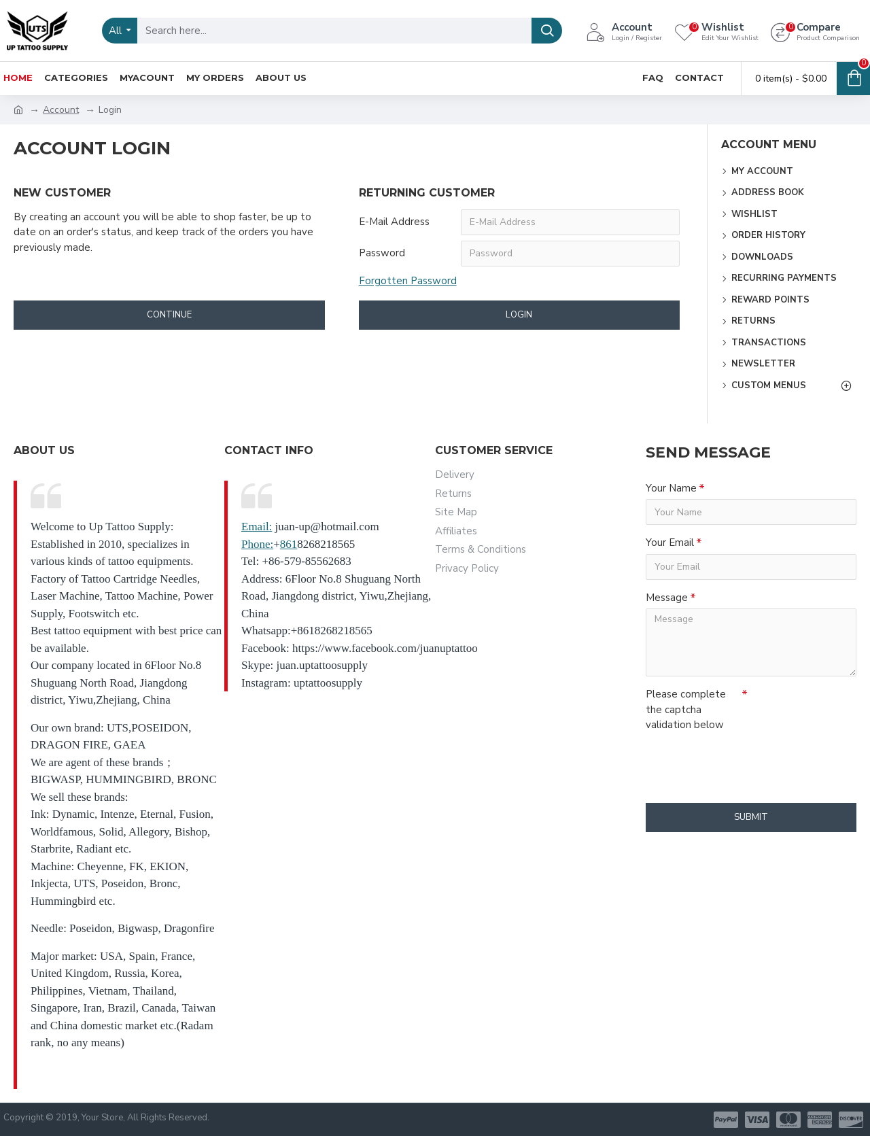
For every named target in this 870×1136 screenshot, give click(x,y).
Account (61, 109)
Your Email (670, 542)
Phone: (257, 544)
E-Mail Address (394, 221)
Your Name (671, 488)
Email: (256, 526)
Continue (169, 315)
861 (289, 544)
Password (382, 253)
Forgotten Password (408, 281)
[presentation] (741, 760)
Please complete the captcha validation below (686, 709)
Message (667, 597)
